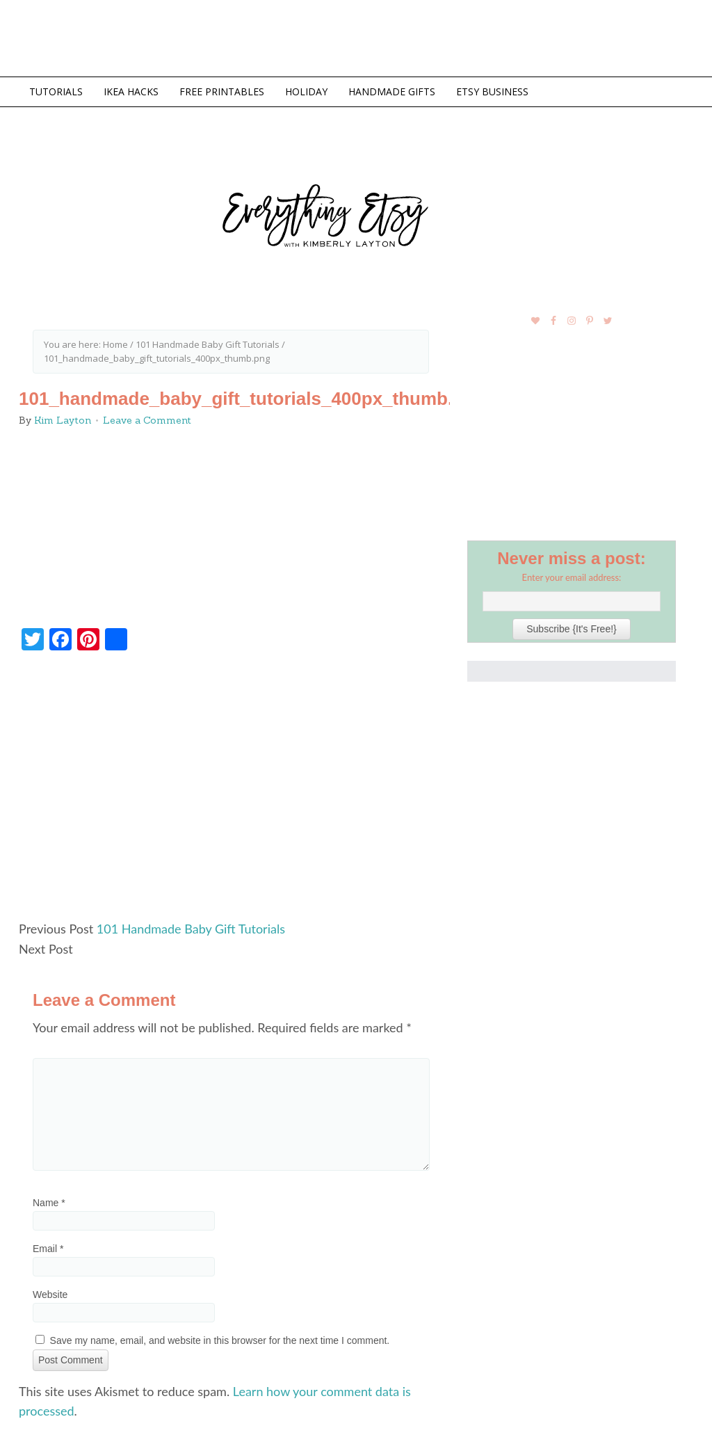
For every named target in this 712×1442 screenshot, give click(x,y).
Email (48, 1248)
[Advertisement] (231, 791)
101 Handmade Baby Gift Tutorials (191, 928)
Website (50, 1294)
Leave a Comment (147, 420)
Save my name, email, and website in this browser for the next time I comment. (220, 1340)
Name (49, 1202)
